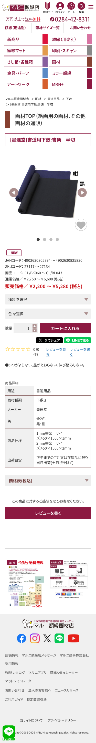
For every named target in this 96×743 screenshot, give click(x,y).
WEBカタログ (15, 672)
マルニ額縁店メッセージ (39, 655)
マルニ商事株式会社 (74, 655)
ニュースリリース (67, 690)
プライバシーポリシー (62, 720)
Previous (14, 192)
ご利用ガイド (14, 699)
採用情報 (11, 663)
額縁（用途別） (15, 27)
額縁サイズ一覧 (48, 27)
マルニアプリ (37, 672)
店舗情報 (11, 655)
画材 (38, 98)
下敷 (69, 98)
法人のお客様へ (39, 690)
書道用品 (53, 98)
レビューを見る (56, 352)
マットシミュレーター (19, 681)
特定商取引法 (37, 699)
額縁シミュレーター (64, 672)
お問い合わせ (80, 27)
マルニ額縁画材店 (17, 98)
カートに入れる (65, 328)
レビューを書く (80, 352)
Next (82, 192)
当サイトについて (31, 720)
